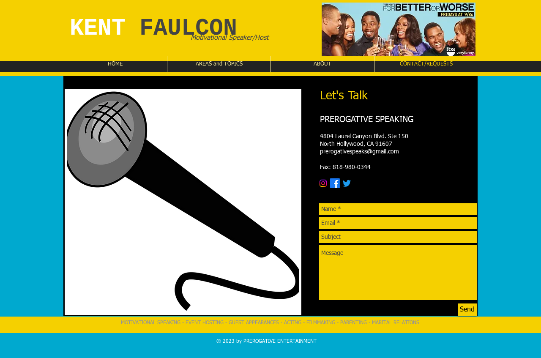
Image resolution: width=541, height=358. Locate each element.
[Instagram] (323, 183)
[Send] (467, 309)
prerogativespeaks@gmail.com (359, 152)
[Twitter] (347, 183)
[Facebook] (335, 183)
